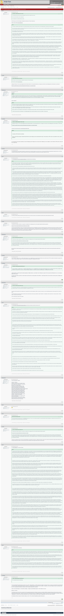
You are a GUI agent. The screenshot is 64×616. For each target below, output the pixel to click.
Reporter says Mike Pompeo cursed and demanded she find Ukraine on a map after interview (23, 85)
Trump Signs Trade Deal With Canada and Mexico (19, 305)
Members (5, 4)
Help (62, 3)
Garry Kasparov (15, 447)
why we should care (20, 22)
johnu (3, 75)
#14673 (62, 302)
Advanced (63, 4)
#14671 (62, 263)
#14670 (62, 255)
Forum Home (5, 614)
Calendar (8, 4)
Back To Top (2, 614)
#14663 (62, 90)
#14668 (62, 221)
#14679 (62, 545)
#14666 (62, 156)
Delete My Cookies (9, 614)
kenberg (3, 263)
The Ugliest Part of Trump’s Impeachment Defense (19, 159)
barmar (3, 148)
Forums (2, 4)
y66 (2, 10)
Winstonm (4, 90)
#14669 (62, 234)
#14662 (62, 75)
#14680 (62, 575)
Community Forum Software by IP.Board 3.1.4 (58, 614)
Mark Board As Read (14, 614)
